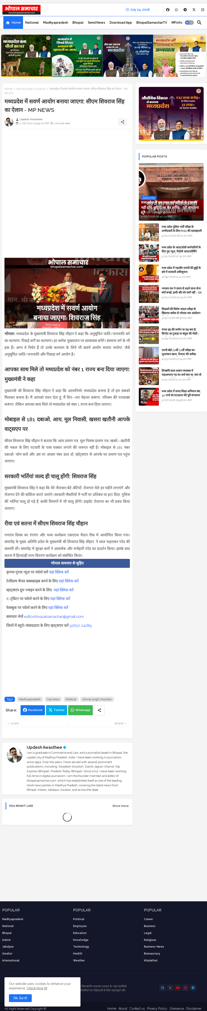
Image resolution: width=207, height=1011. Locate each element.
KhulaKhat (151, 960)
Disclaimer (193, 1008)
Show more (120, 806)
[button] (189, 22)
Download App (121, 22)
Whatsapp (82, 710)
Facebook (35, 710)
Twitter (59, 710)
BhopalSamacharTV (151, 22)
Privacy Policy (157, 1008)
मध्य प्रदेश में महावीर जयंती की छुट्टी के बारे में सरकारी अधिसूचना (181, 270)
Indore (6, 940)
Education (80, 933)
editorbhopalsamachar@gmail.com (54, 616)
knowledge (81, 940)
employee (80, 926)
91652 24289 (81, 625)
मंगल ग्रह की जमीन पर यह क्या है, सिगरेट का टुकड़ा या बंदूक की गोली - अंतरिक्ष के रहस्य (180, 333)
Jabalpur (8, 946)
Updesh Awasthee (44, 747)
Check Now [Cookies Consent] (35, 988)
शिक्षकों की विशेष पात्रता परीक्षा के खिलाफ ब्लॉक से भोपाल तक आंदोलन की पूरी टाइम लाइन (181, 313)
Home (16, 22)
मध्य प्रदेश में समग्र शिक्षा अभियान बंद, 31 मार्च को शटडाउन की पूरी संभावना (181, 393)
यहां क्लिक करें (59, 572)
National (32, 22)
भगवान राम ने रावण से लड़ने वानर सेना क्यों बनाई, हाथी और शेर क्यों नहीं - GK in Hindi (182, 292)
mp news (53, 699)
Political (71, 699)
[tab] (13, 22)
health (77, 953)
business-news (154, 946)
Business (149, 926)
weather (79, 960)
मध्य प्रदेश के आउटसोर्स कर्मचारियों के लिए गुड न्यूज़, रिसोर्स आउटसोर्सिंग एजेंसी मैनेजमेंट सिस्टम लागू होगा (181, 251)
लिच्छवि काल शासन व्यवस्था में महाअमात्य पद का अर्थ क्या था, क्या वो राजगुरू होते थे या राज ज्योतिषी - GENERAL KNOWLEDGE (181, 377)
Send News (96, 22)
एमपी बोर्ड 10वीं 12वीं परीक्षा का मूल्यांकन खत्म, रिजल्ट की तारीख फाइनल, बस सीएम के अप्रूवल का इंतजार (182, 354)
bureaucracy (152, 953)
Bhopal (77, 22)
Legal (148, 933)
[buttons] (168, 9)
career (148, 919)
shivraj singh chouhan (31, 88)
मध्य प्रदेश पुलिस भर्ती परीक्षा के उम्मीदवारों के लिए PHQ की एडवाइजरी (182, 229)
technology (81, 946)
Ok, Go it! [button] (20, 998)
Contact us (137, 1008)
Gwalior (7, 953)
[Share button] (99, 710)
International (10, 960)
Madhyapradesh (55, 22)
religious (150, 940)
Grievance (176, 1008)
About (122, 1008)
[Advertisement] (67, 164)
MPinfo (176, 22)
